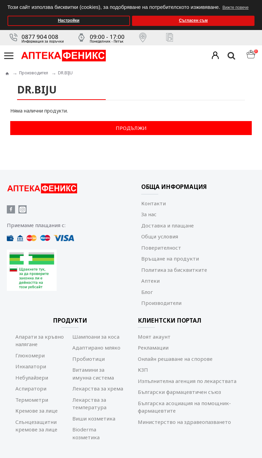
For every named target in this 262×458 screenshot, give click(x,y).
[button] (255, 2)
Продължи (131, 127)
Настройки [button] (68, 20)
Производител (33, 73)
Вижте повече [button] (235, 7)
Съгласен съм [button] (193, 20)
